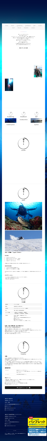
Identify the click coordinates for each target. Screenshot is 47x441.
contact (33, 27)
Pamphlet (26, 27)
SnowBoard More (24, 119)
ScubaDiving (19, 25)
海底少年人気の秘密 (23, 48)
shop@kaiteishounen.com (18, 319)
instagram (11, 409)
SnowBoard (28, 25)
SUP (34, 25)
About (12, 25)
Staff (13, 27)
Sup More (36, 124)
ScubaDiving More (10, 124)
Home (6, 25)
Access (40, 25)
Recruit (19, 27)
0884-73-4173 (16, 318)
